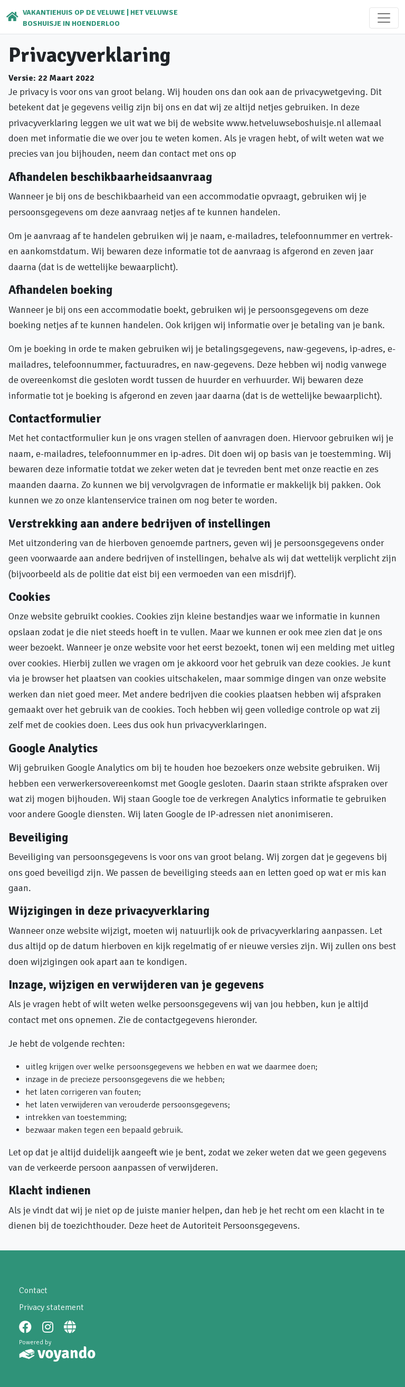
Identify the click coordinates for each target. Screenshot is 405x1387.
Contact (33, 1290)
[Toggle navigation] (384, 17)
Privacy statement (51, 1307)
